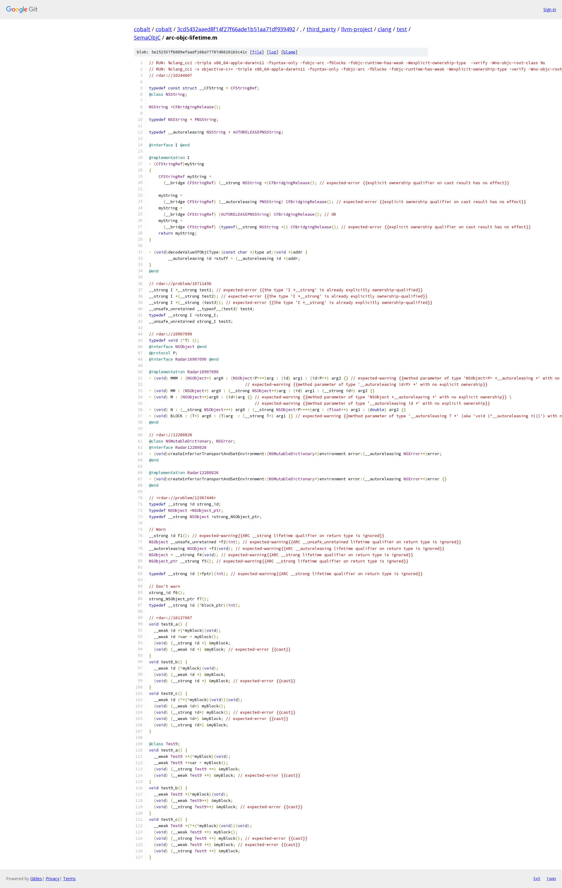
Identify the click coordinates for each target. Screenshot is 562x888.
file (257, 52)
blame (289, 52)
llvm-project (357, 29)
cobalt (142, 29)
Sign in (549, 9)
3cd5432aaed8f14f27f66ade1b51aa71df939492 (236, 29)
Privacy (52, 878)
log (272, 52)
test (402, 29)
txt (536, 878)
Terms (69, 878)
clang (384, 29)
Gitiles (36, 878)
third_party (321, 29)
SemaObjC (147, 37)
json (551, 878)
